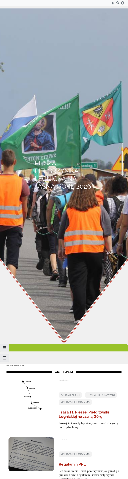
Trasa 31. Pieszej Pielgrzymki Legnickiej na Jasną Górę (84, 414)
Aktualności (70, 395)
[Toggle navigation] (4, 347)
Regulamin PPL (72, 464)
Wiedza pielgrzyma (15, 366)
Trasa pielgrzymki (101, 395)
